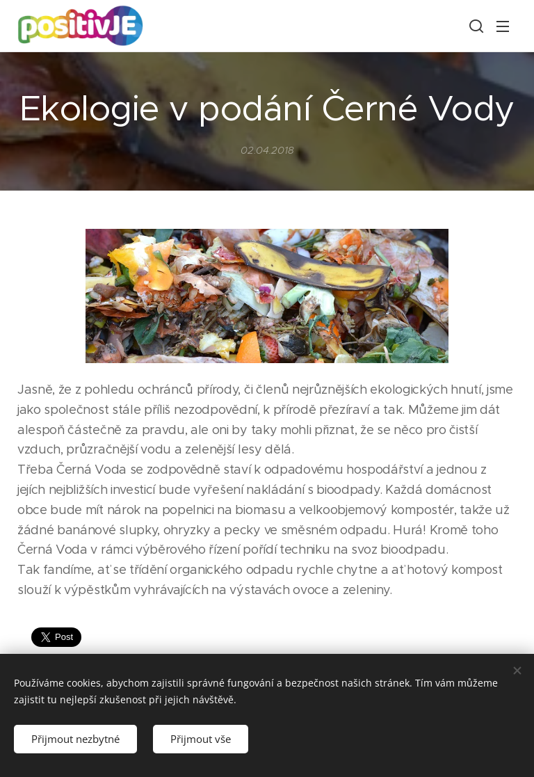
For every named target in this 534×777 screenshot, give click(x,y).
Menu (502, 26)
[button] (475, 25)
